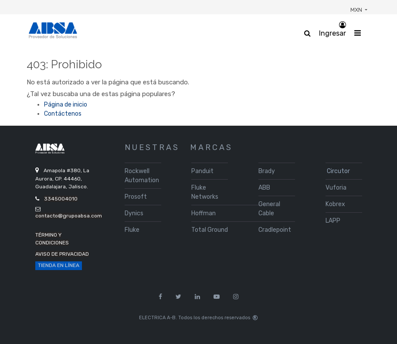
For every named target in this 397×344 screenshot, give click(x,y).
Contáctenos (62, 113)
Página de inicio (65, 104)
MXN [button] (356, 10)
